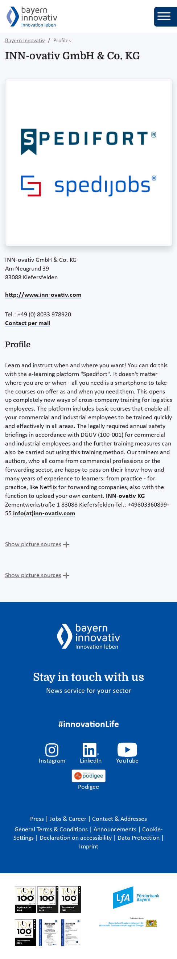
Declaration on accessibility (76, 838)
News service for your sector (88, 691)
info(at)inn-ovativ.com (44, 513)
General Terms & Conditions (52, 829)
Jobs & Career (69, 819)
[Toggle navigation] (165, 17)
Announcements (116, 829)
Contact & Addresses (119, 819)
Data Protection (139, 838)
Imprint (88, 846)
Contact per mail (27, 323)
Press (37, 819)
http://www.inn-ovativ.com (43, 295)
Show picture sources (33, 544)
